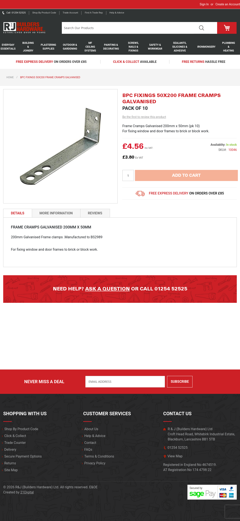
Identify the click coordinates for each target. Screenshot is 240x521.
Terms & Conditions (99, 456)
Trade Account (70, 12)
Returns (10, 463)
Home (10, 77)
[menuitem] (10, 47)
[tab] (17, 213)
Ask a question (107, 288)
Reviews (95, 213)
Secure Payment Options (23, 456)
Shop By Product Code (21, 429)
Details (17, 213)
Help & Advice (117, 12)
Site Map (11, 470)
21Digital (27, 492)
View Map (174, 456)
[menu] (120, 47)
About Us (91, 429)
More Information (56, 213)
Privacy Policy (94, 463)
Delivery (10, 449)
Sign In (204, 4)
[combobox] (128, 28)
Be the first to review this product (144, 117)
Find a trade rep (94, 12)
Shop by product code (44, 12)
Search (201, 28)
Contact (90, 443)
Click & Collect (15, 436)
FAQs (88, 449)
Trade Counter (15, 443)
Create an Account (227, 4)
